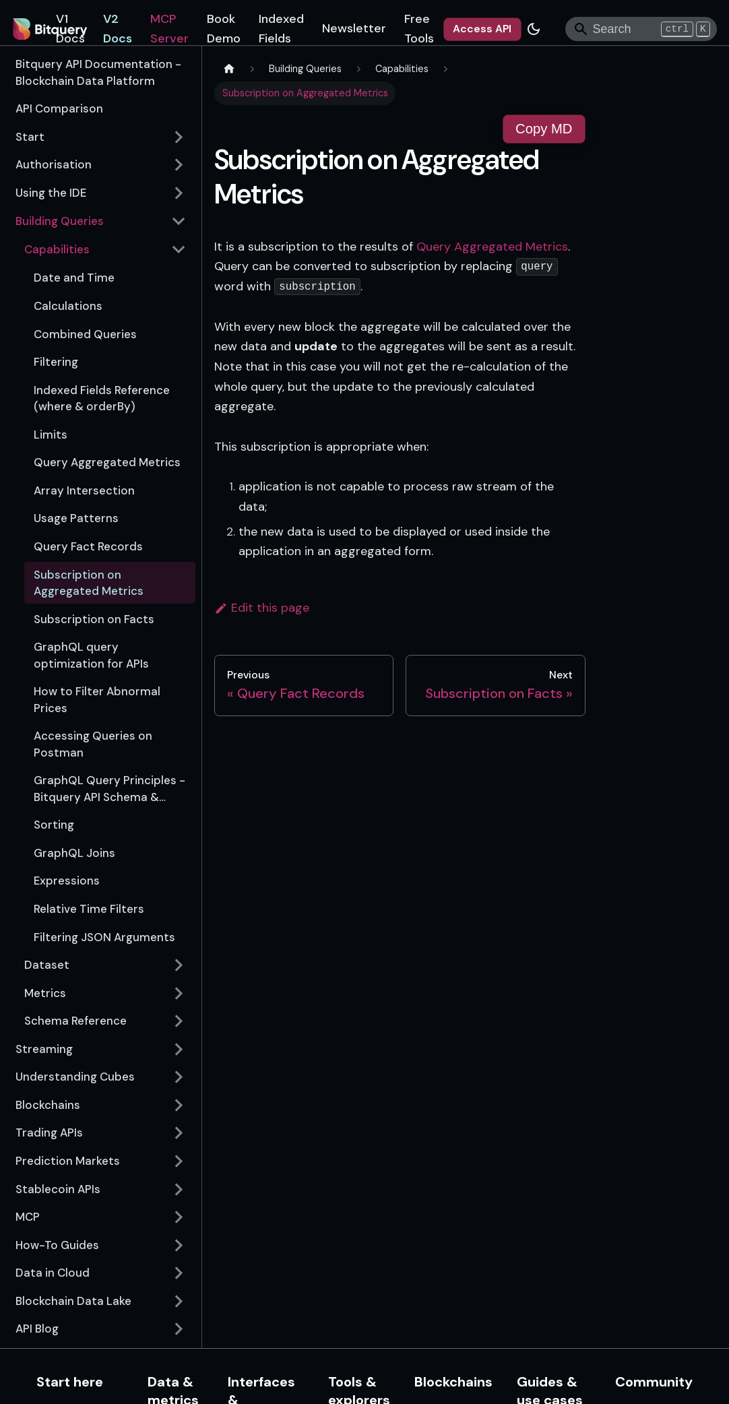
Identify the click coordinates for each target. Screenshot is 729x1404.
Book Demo (224, 29)
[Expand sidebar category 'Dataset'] (179, 965)
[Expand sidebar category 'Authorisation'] (179, 165)
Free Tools (419, 29)
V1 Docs (70, 29)
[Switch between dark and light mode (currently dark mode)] (533, 29)
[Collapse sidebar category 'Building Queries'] (179, 221)
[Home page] (228, 70)
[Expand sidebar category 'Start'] (179, 137)
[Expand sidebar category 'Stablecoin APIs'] (179, 1189)
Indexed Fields (281, 29)
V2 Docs (117, 29)
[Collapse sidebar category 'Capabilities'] (179, 249)
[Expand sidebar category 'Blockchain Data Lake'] (179, 1301)
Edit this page (261, 608)
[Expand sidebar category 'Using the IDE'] (179, 192)
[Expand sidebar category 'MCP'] (179, 1217)
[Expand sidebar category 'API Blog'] (179, 1329)
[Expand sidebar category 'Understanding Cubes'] (179, 1077)
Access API (482, 29)
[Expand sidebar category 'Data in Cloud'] (179, 1273)
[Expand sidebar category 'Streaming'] (179, 1049)
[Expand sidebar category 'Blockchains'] (179, 1105)
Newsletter (354, 28)
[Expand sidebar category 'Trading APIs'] (179, 1133)
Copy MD (543, 128)
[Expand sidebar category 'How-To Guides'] (179, 1245)
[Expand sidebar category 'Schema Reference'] (179, 1020)
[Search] (641, 29)
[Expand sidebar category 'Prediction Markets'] (179, 1161)
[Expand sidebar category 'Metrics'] (179, 993)
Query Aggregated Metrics (492, 246)
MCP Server (169, 29)
